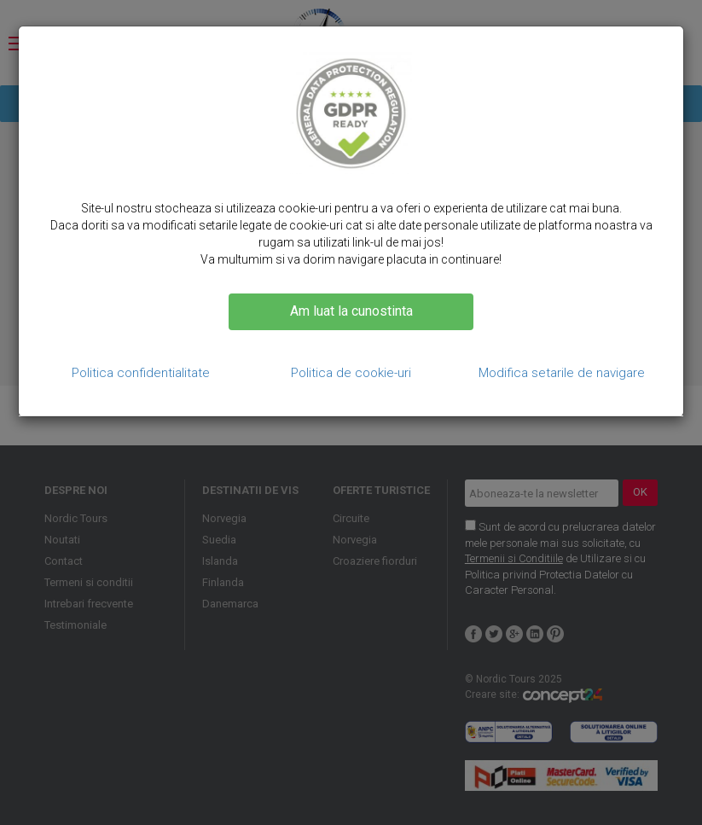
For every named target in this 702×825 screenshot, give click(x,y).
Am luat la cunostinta (351, 311)
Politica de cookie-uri (351, 373)
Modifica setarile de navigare (562, 373)
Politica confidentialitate (141, 373)
